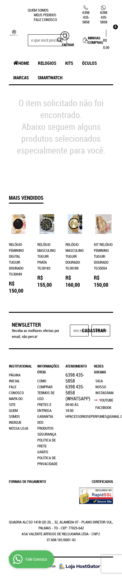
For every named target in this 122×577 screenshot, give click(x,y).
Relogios (47, 63)
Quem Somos (38, 10)
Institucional (18, 366)
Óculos (89, 63)
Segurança (46, 434)
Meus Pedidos (45, 14)
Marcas (21, 77)
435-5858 (85, 17)
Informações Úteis (47, 369)
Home (23, 63)
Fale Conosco (45, 19)
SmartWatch (50, 77)
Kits (69, 63)
